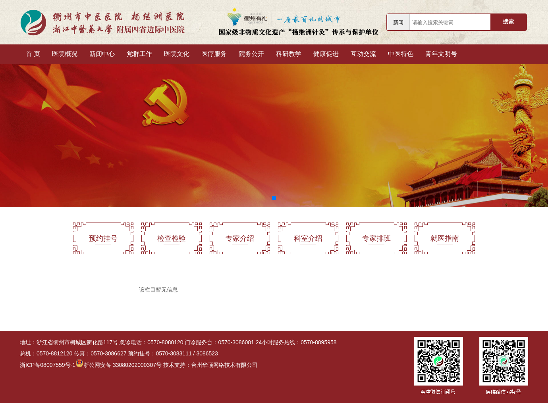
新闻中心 (102, 53)
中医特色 (400, 53)
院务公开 (251, 53)
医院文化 (176, 53)
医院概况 (64, 53)
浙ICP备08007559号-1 (47, 365)
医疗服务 (214, 53)
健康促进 (326, 53)
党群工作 (139, 53)
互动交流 (363, 53)
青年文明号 (441, 53)
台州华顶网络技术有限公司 (224, 365)
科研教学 (288, 53)
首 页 (33, 53)
